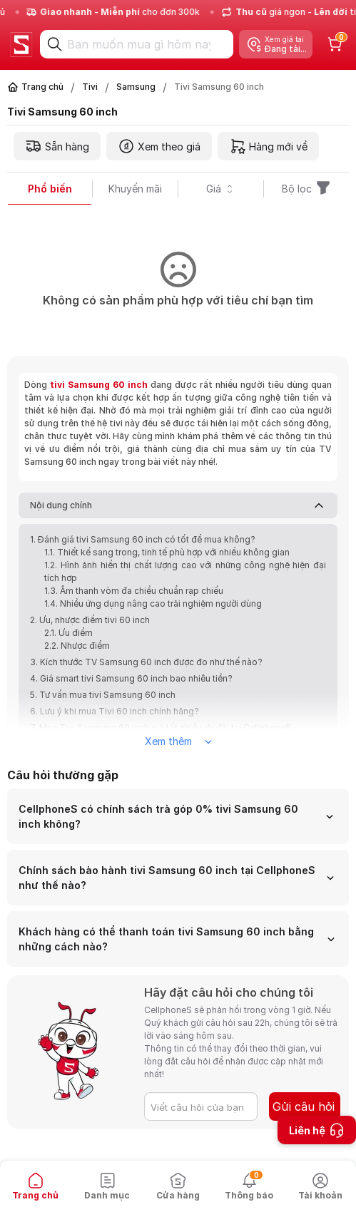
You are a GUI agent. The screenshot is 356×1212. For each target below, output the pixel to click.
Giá (220, 189)
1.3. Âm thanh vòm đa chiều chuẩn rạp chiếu (133, 590)
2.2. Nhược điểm (77, 645)
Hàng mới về (268, 146)
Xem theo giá (159, 146)
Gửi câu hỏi (304, 1106)
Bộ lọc (307, 188)
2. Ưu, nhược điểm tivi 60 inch (90, 620)
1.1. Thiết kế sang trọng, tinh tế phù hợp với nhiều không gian (167, 552)
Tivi (90, 86)
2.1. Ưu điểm (68, 632)
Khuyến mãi (135, 189)
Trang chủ (42, 86)
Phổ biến (50, 189)
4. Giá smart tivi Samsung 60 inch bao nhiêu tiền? (131, 678)
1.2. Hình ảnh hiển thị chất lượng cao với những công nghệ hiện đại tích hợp (185, 571)
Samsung (136, 86)
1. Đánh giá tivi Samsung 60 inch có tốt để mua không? (142, 539)
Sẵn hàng (57, 146)
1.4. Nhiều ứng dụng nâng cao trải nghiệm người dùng (153, 603)
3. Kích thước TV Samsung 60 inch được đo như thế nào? (146, 662)
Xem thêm (178, 741)
